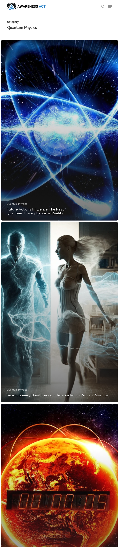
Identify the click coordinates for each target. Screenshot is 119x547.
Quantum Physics (17, 204)
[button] (110, 6)
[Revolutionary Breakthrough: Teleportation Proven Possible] (59, 312)
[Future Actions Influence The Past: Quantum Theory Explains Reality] (59, 130)
